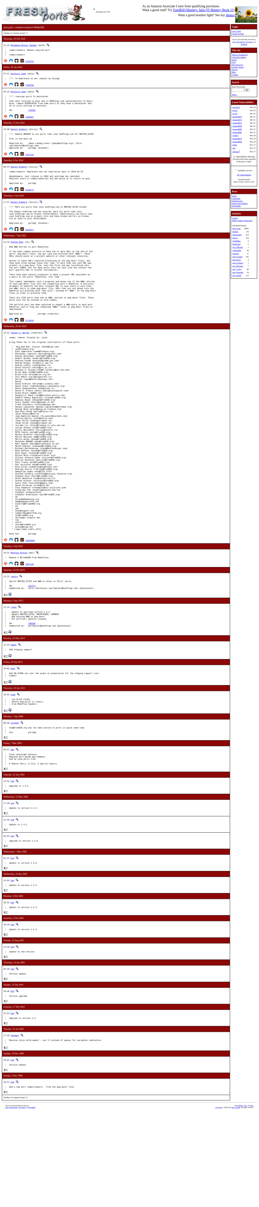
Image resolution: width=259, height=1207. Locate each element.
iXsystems (248, 42)
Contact (235, 75)
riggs (14, 682)
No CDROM (237, 247)
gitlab (234, 145)
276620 (31, 115)
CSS (245, 1201)
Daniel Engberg (19, 134)
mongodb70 (237, 117)
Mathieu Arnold (19, 626)
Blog (234, 72)
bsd (12, 867)
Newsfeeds (236, 206)
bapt (13, 748)
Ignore (235, 238)
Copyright (218, 1203)
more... (235, 95)
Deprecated (236, 235)
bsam (13, 775)
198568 (31, 702)
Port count (236, 228)
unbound (235, 152)
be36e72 (29, 201)
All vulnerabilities (244, 175)
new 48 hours (237, 266)
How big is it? (237, 65)
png (233, 148)
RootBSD (244, 44)
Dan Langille (236, 1203)
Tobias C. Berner (20, 363)
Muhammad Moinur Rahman (24, 45)
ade (12, 833)
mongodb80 (237, 126)
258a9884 (30, 613)
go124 (234, 110)
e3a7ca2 (29, 163)
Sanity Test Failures (240, 203)
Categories (236, 198)
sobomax (15, 1129)
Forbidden (236, 241)
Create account (238, 34)
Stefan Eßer (17, 257)
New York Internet (238, 42)
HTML (240, 1201)
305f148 (29, 638)
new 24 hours (237, 263)
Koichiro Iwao (18, 75)
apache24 (236, 107)
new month (236, 275)
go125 (234, 113)
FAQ (234, 62)
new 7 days (236, 269)
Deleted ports (237, 201)
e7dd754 (29, 63)
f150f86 (29, 87)
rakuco (14, 650)
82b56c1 (29, 245)
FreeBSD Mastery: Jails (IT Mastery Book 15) (204, 10)
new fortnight (237, 272)
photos (230, 15)
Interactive (236, 260)
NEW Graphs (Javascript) (242, 220)
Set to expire (237, 257)
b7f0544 (29, 351)
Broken (235, 232)
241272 (31, 661)
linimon (15, 805)
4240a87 (29, 122)
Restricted (236, 244)
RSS (251, 1201)
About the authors (239, 57)
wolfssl (235, 135)
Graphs (235, 218)
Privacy (235, 70)
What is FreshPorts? (240, 55)
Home (234, 196)
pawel (14, 723)
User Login (236, 31)
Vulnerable (236, 250)
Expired (235, 253)
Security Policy (238, 67)
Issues (234, 60)
